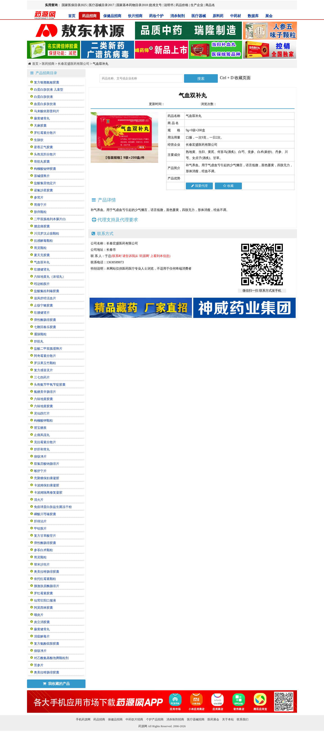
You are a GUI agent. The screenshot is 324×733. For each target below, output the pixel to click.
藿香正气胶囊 (43, 147)
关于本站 (228, 719)
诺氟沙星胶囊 (43, 190)
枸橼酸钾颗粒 (43, 420)
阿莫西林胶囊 (43, 607)
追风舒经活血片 (45, 298)
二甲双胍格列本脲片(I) (49, 219)
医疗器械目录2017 (101, 5)
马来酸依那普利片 (46, 111)
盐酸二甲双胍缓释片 (48, 348)
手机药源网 (83, 719)
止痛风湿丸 (42, 435)
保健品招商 (112, 16)
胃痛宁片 (40, 204)
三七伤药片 (42, 377)
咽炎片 (38, 615)
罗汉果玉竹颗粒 (45, 363)
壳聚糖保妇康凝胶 (46, 478)
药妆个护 (156, 16)
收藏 (228, 186)
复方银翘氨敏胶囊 (46, 82)
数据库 (253, 16)
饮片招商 (135, 16)
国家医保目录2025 (74, 5)
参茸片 (38, 197)
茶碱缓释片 (42, 176)
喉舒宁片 (40, 471)
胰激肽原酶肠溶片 (46, 586)
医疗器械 (198, 16)
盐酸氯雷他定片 (45, 183)
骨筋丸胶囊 (42, 161)
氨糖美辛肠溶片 (45, 391)
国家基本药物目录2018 (132, 5)
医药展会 (213, 719)
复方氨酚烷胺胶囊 (46, 643)
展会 (268, 16)
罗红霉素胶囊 (43, 593)
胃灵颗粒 (40, 248)
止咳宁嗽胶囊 (43, 305)
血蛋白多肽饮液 (45, 104)
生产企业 (197, 5)
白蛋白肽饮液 (43, 96)
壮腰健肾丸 (42, 269)
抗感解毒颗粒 (43, 240)
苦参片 (38, 665)
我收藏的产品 (56, 684)
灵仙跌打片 (42, 413)
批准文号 (155, 5)
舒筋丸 (38, 341)
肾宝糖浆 (40, 427)
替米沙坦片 (42, 564)
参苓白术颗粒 (43, 550)
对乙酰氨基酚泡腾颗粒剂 (51, 658)
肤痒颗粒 (40, 212)
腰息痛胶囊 (42, 226)
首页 (71, 16)
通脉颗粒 (40, 334)
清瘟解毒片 (42, 636)
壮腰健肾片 (42, 312)
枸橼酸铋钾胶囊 (45, 168)
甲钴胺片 (40, 528)
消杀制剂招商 (175, 719)
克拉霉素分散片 (45, 442)
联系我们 (242, 719)
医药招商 (48, 63)
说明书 (168, 5)
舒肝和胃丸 (42, 449)
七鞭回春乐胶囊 (45, 327)
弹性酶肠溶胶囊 (45, 320)
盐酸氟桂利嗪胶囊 (46, 291)
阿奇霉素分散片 (45, 356)
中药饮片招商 (134, 719)
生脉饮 (38, 140)
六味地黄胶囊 (43, 399)
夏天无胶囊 (42, 255)
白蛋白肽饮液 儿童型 (48, 89)
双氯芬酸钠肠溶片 (46, 463)
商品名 (210, 5)
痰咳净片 (40, 456)
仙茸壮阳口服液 (45, 600)
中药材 (235, 16)
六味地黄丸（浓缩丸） (49, 276)
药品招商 (89, 16)
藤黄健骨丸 (42, 118)
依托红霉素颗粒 (45, 579)
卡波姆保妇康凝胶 (46, 485)
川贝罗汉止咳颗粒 (46, 233)
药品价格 (182, 5)
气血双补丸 (42, 262)
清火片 (38, 499)
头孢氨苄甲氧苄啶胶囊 (49, 384)
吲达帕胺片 (42, 284)
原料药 (218, 16)
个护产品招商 (155, 719)
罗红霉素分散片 (45, 132)
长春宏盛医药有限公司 (73, 63)
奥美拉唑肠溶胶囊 (46, 571)
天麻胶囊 (40, 125)
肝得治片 (40, 521)
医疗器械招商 (196, 719)
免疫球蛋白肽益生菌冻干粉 (53, 507)
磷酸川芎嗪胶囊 (45, 514)
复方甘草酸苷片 (45, 535)
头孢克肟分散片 (45, 154)
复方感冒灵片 (43, 370)
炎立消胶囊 (42, 622)
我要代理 (199, 186)
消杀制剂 (177, 16)
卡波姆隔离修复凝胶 (48, 492)
